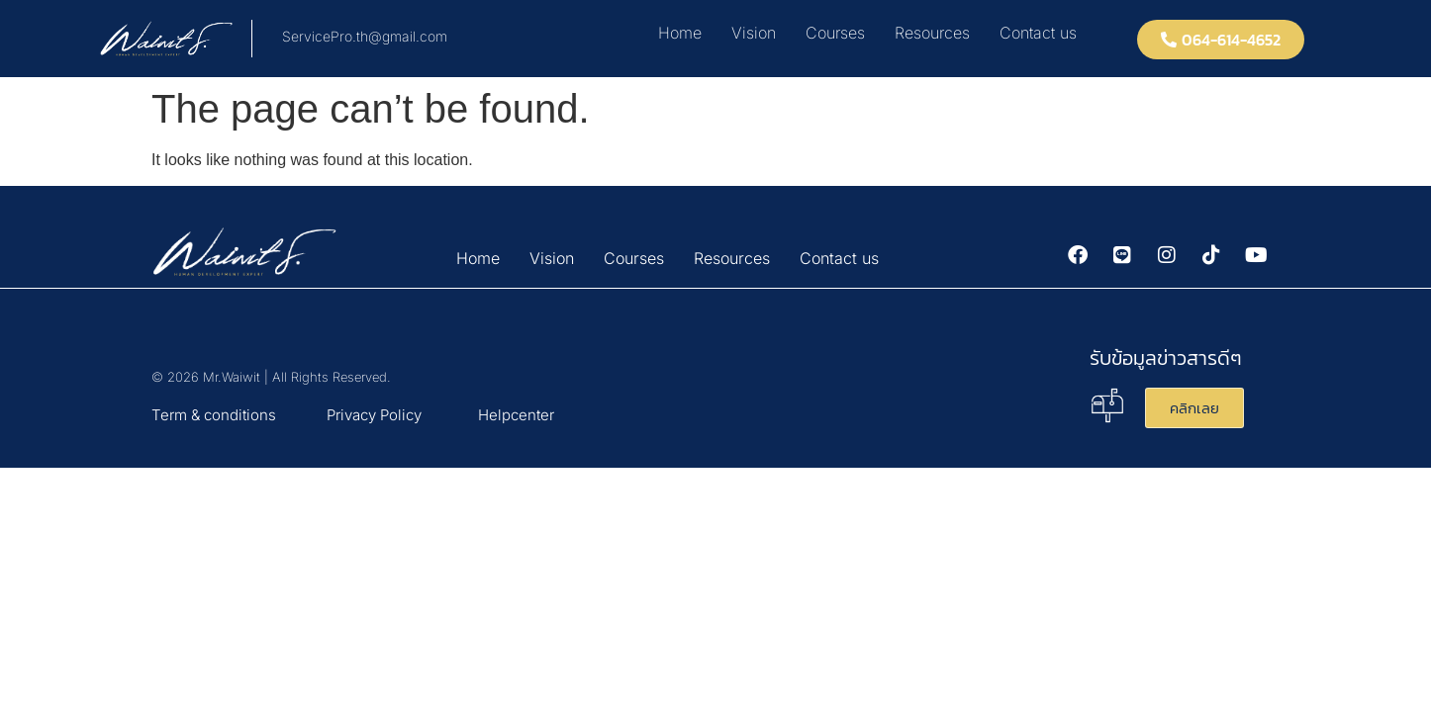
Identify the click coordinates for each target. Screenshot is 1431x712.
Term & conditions (213, 414)
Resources (932, 33)
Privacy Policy (374, 414)
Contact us (1038, 33)
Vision (753, 33)
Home (680, 33)
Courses (835, 33)
